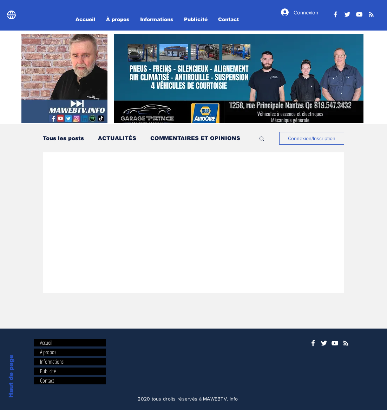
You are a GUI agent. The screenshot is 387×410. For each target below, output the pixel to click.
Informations (52, 362)
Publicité (48, 371)
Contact (47, 381)
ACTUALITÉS (117, 138)
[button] (238, 78)
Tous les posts (63, 138)
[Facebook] (335, 14)
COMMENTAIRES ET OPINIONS (195, 138)
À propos (48, 352)
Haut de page (11, 376)
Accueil (46, 343)
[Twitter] (347, 14)
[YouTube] (359, 14)
